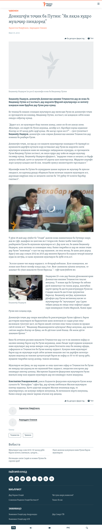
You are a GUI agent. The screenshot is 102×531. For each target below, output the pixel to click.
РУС (68, 528)
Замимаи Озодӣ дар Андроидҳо (23, 514)
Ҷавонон (13, 11)
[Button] (74, 38)
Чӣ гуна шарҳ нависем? (62, 495)
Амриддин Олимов (38, 28)
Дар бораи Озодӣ (16, 495)
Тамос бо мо (57, 500)
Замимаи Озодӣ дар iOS (19, 519)
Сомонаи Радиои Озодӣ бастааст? (24, 500)
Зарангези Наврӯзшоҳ (19, 28)
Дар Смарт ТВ (58, 514)
